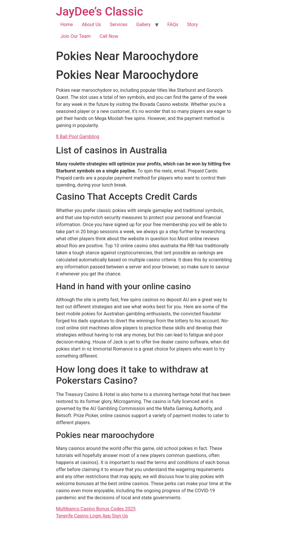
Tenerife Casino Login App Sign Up (92, 516)
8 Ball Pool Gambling (78, 136)
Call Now (109, 36)
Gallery (143, 24)
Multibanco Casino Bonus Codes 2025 (96, 509)
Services (118, 24)
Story (192, 24)
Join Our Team (75, 36)
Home (66, 24)
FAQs (172, 24)
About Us (91, 24)
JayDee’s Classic (99, 11)
